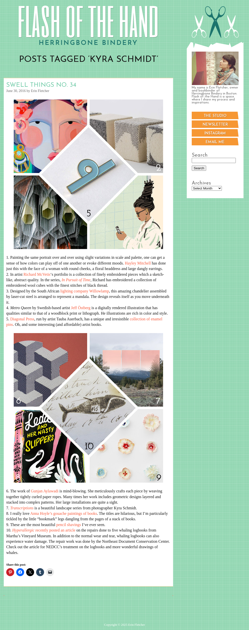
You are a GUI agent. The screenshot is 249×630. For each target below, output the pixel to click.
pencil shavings (68, 525)
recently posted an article (43, 530)
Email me (215, 142)
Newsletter (215, 125)
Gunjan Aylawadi (45, 491)
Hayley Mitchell (138, 263)
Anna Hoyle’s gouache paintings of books (63, 513)
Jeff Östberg (80, 308)
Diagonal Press (22, 319)
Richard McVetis (36, 274)
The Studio (215, 116)
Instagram (215, 133)
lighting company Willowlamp (84, 291)
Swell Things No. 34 (41, 85)
